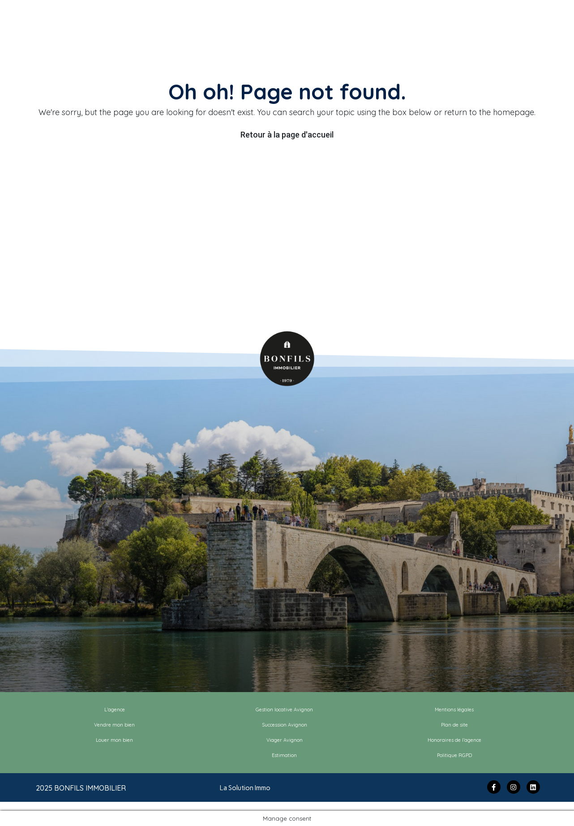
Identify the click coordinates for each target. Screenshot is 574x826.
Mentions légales (454, 709)
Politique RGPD (454, 755)
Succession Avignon (284, 725)
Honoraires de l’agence (454, 740)
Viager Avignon (284, 740)
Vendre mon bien (114, 725)
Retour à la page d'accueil (287, 134)
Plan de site (454, 725)
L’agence (114, 709)
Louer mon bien (114, 740)
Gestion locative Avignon (284, 709)
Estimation (284, 755)
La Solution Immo (245, 788)
